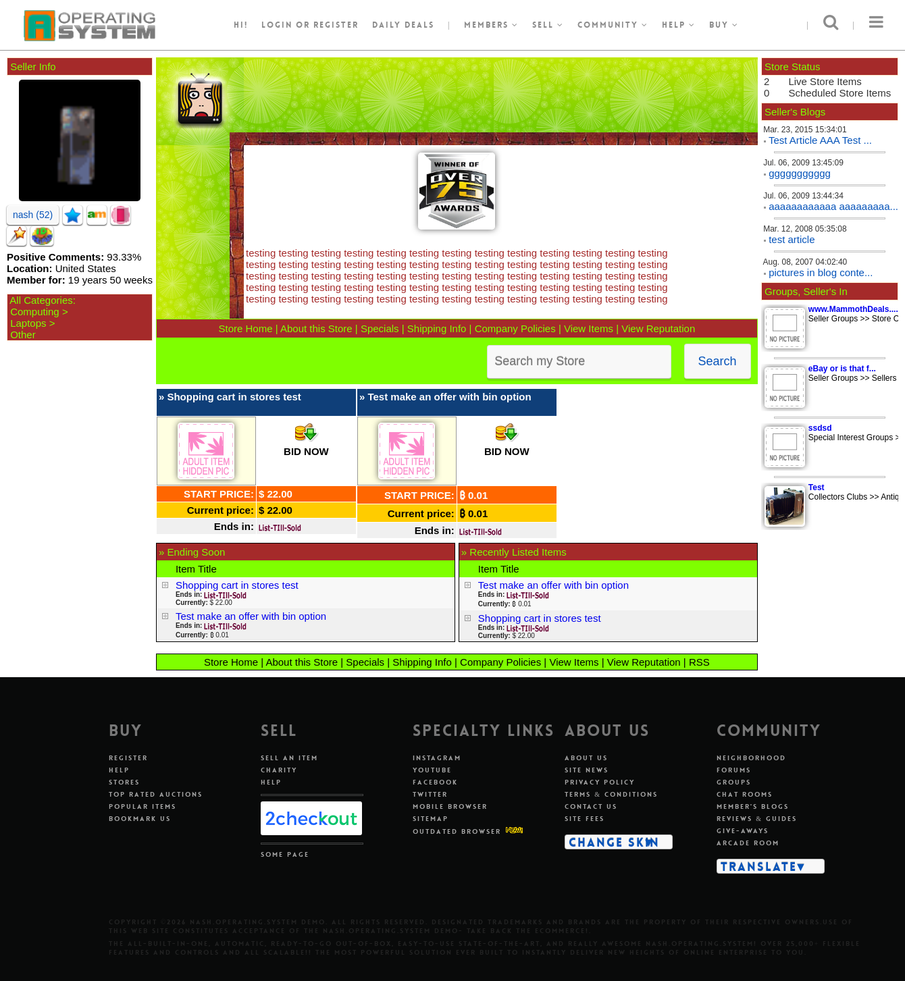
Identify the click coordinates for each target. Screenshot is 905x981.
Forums (734, 770)
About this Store (316, 328)
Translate (759, 866)
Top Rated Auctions (156, 794)
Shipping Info (437, 328)
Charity (279, 770)
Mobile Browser (450, 806)
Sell (548, 25)
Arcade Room (748, 843)
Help (679, 25)
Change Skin (614, 841)
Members (491, 25)
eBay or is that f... (842, 368)
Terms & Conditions (611, 794)
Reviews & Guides (757, 818)
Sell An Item (289, 757)
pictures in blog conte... (821, 272)
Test (816, 487)
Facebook (435, 782)
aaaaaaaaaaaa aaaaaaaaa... (833, 206)
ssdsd (820, 428)
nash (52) (33, 214)
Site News (587, 770)
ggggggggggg (800, 173)
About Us (586, 757)
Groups (734, 782)
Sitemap (430, 818)
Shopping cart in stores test (234, 396)
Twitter (430, 794)
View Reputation (658, 328)
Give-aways (743, 830)
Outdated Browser (457, 831)
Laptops (28, 323)
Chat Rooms (745, 794)
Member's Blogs (753, 806)
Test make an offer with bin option (449, 396)
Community (612, 25)
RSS (699, 662)
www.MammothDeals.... (853, 309)
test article (791, 239)
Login (276, 25)
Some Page (285, 854)
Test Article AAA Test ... (820, 140)
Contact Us (591, 806)
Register (128, 757)
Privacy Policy (600, 782)
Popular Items (142, 806)
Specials (380, 328)
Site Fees (584, 818)
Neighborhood (751, 757)
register (336, 25)
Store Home (245, 328)
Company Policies (515, 328)
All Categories (40, 300)
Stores (124, 782)
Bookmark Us (140, 818)
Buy (724, 25)
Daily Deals (403, 25)
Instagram (437, 757)
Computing (34, 311)
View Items (588, 328)
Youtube (432, 770)
